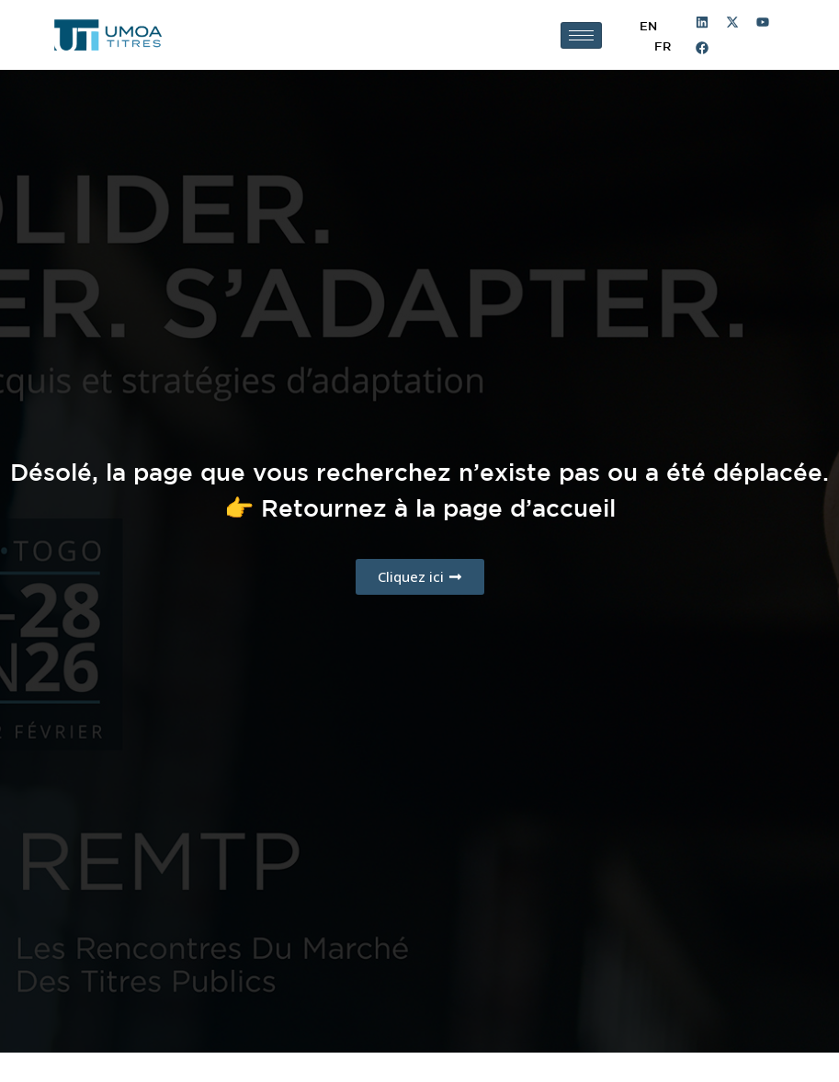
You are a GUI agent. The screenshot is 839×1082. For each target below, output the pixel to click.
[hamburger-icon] (581, 35)
